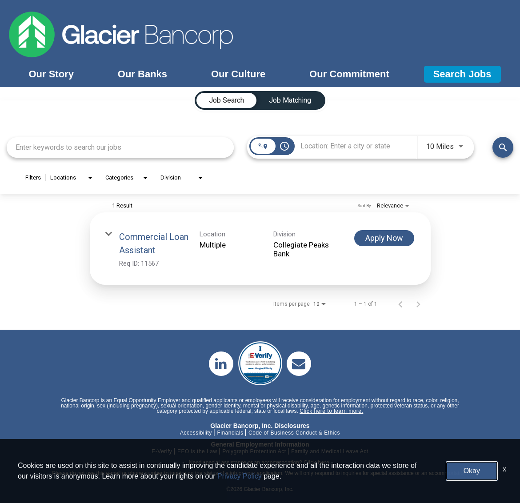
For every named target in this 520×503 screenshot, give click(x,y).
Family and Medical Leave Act (329, 451)
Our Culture (238, 74)
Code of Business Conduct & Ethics (294, 433)
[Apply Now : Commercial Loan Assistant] (384, 238)
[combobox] (120, 147)
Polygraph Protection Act (254, 451)
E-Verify (162, 451)
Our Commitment (349, 74)
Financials (230, 433)
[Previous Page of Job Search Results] (400, 304)
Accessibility (196, 433)
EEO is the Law (197, 451)
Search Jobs (462, 74)
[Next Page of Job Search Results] (418, 304)
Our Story (50, 74)
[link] (260, 248)
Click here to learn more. (331, 411)
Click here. (317, 462)
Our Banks (142, 74)
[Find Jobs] (502, 147)
